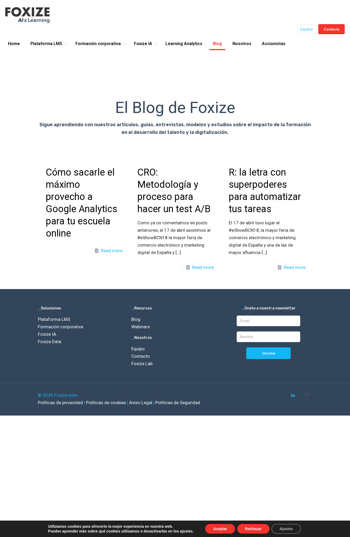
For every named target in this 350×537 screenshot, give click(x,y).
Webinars (140, 326)
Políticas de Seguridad (177, 402)
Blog (135, 319)
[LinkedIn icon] (293, 395)
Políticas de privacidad (61, 402)
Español (306, 29)
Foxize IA (47, 334)
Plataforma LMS (54, 319)
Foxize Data (49, 341)
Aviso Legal (141, 402)
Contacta (331, 29)
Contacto (140, 356)
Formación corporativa (60, 326)
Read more (112, 250)
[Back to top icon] (306, 394)
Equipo (138, 348)
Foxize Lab (141, 363)
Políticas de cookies (106, 402)
